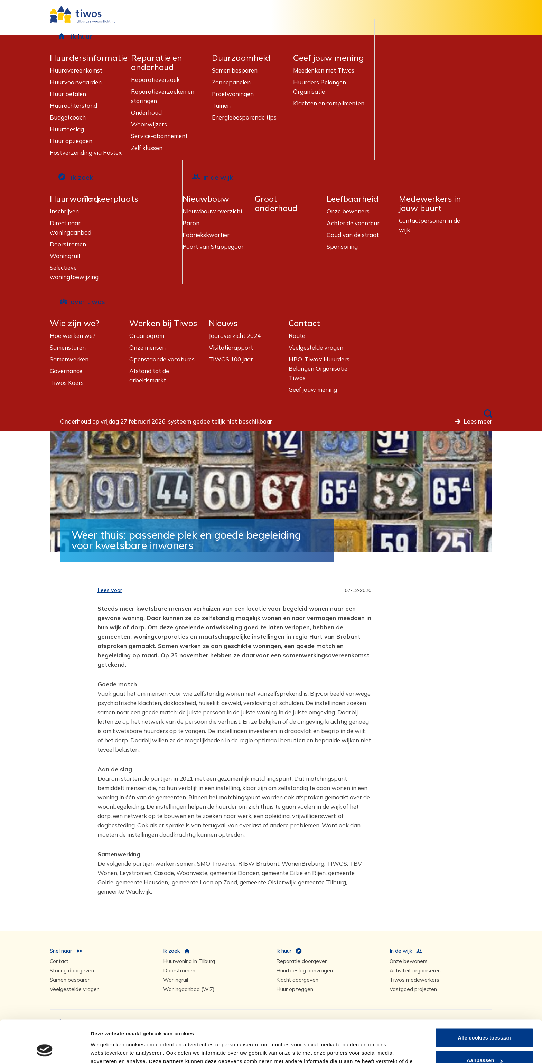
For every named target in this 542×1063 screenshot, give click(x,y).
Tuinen (221, 105)
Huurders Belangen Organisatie (319, 86)
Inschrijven (64, 211)
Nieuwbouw (206, 198)
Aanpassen (485, 1021)
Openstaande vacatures (162, 359)
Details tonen (107, 1049)
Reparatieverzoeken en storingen (162, 96)
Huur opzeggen (71, 140)
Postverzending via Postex (86, 152)
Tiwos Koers (67, 382)
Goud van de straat (353, 234)
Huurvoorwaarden (76, 82)
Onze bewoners (348, 211)
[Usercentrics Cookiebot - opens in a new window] (45, 1049)
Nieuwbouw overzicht (213, 211)
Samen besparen (235, 70)
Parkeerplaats (110, 198)
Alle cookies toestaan (484, 999)
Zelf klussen (146, 147)
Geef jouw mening (328, 58)
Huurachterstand (73, 105)
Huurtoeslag (67, 129)
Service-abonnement (159, 136)
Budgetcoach (68, 117)
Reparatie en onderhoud (156, 62)
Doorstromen (68, 244)
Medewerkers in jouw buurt (430, 203)
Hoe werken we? (72, 335)
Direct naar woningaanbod (70, 227)
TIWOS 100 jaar (231, 359)
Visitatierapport (231, 347)
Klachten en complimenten (328, 103)
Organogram (146, 335)
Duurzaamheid (241, 58)
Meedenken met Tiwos (323, 70)
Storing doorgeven (72, 970)
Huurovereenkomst (76, 70)
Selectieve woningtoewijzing (74, 272)
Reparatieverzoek (155, 79)
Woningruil (65, 255)
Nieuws (223, 323)
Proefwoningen (233, 93)
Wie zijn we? (74, 323)
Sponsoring (342, 246)
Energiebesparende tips (244, 117)
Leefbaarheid (353, 198)
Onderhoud (146, 112)
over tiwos (88, 301)
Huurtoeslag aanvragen (304, 970)
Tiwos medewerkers (414, 980)
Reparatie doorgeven (302, 961)
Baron (191, 223)
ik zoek (82, 177)
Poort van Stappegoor (213, 246)
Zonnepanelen (231, 82)
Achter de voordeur (353, 223)
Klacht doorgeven (297, 980)
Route (297, 335)
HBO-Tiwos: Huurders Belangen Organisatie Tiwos (319, 368)
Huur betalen (68, 93)
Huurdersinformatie (89, 58)
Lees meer (478, 421)
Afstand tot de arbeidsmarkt (149, 375)
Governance (66, 370)
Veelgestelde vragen (316, 347)
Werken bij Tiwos (163, 323)
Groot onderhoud (276, 203)
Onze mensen (147, 347)
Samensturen (68, 347)
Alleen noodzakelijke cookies (484, 1044)
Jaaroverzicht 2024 (235, 335)
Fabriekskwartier (206, 234)
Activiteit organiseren (415, 970)
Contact (304, 323)
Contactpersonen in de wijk (429, 225)
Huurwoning (74, 198)
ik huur (81, 36)
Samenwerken (69, 359)
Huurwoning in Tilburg (189, 961)
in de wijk (218, 177)
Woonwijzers (149, 124)
